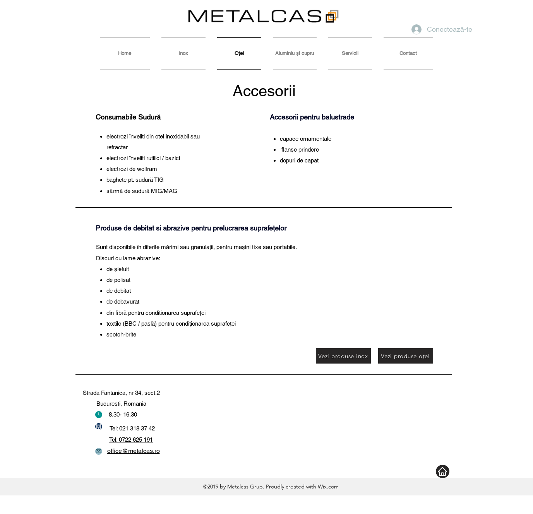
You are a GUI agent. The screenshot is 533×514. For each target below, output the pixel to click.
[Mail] (98, 451)
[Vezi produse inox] (343, 356)
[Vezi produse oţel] (405, 356)
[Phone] (98, 426)
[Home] (442, 471)
